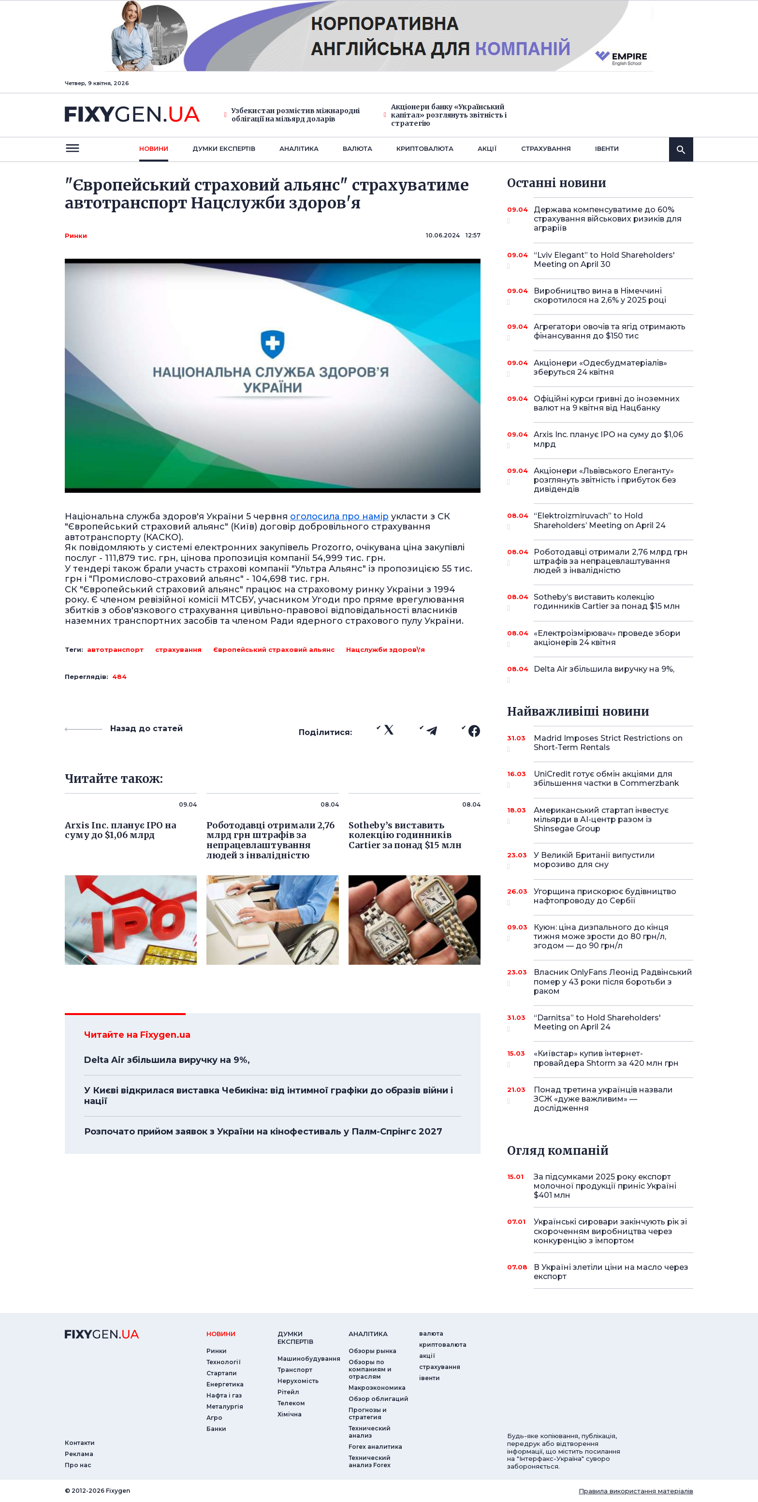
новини (153, 148)
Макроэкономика (377, 1387)
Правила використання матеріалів (636, 1491)
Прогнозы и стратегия (368, 1413)
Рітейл (288, 1392)
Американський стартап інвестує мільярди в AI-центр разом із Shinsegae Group (601, 819)
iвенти (607, 148)
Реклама (79, 1454)
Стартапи (221, 1373)
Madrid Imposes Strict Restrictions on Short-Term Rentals (608, 743)
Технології (223, 1362)
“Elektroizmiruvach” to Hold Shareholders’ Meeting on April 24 (600, 521)
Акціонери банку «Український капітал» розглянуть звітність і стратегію (445, 115)
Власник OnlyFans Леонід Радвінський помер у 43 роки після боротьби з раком (613, 981)
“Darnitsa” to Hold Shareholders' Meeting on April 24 (600, 1023)
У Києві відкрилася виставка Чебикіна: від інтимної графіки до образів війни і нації (268, 1095)
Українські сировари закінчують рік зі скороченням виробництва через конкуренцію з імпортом (610, 1231)
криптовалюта (424, 148)
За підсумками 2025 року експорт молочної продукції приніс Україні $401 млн (605, 1186)
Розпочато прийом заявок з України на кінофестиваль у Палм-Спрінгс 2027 (263, 1131)
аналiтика (368, 1334)
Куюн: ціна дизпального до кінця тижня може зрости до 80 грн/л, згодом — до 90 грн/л (601, 936)
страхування (546, 148)
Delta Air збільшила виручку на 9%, (167, 1060)
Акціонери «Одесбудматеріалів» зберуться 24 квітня (600, 368)
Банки (216, 1428)
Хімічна (289, 1414)
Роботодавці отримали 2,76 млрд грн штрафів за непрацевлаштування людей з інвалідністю (611, 561)
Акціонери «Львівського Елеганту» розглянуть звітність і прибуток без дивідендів (605, 480)
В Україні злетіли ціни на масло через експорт (611, 1272)
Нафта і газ (224, 1395)
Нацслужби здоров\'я (385, 649)
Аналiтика (299, 148)
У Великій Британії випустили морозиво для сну (600, 860)
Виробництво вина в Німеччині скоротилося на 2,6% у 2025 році (600, 296)
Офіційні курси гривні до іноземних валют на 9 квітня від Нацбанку (607, 403)
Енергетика (225, 1384)
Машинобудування (308, 1358)
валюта (357, 148)
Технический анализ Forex (370, 1461)
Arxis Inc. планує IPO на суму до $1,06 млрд (608, 440)
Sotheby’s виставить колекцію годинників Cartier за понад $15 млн (607, 602)
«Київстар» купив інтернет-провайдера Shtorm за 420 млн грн (606, 1059)
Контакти (80, 1442)
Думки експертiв (223, 148)
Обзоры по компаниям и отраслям (370, 1369)
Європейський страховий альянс (274, 649)
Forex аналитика (375, 1446)
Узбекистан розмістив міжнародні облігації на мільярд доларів (292, 115)
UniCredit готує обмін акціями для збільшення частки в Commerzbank (606, 779)
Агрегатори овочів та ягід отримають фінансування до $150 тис (609, 332)
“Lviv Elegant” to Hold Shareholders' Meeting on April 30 (604, 260)
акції (487, 148)
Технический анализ (370, 1432)
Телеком (291, 1403)
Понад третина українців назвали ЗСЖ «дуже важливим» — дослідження (603, 1099)
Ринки (76, 235)
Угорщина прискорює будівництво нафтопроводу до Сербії (605, 897)
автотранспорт (115, 649)
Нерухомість (298, 1380)
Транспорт (294, 1369)
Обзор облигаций (378, 1398)
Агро (214, 1417)
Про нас (78, 1465)
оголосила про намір (339, 516)
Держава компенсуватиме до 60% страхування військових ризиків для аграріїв (608, 219)
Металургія (224, 1406)
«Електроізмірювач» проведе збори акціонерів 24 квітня (607, 638)
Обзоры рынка (372, 1351)
